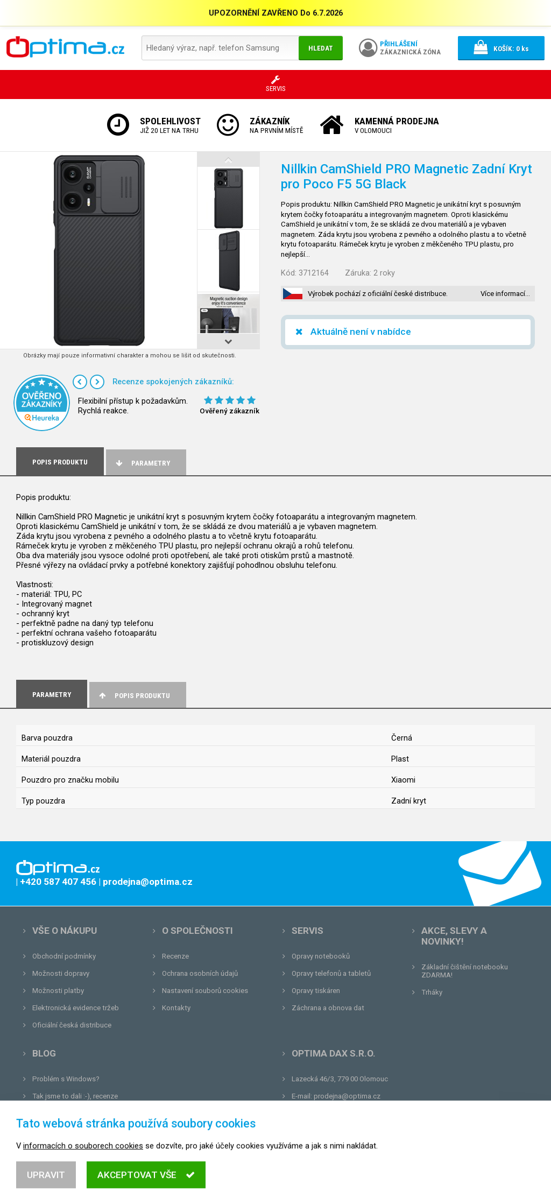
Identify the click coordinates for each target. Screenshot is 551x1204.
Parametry (142, 463)
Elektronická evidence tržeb (75, 1008)
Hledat (320, 48)
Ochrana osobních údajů (200, 973)
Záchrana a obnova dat (328, 1008)
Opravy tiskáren (316, 991)
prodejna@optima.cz (347, 1096)
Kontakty (176, 1008)
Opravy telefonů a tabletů (331, 973)
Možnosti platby (58, 991)
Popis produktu (133, 696)
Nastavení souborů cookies (205, 991)
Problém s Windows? (66, 1079)
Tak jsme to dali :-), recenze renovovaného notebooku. (75, 1100)
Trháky (431, 992)
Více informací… (505, 294)
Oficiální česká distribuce (71, 1025)
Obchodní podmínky (64, 956)
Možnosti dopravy (60, 973)
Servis (307, 930)
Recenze (175, 956)
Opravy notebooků (321, 956)
